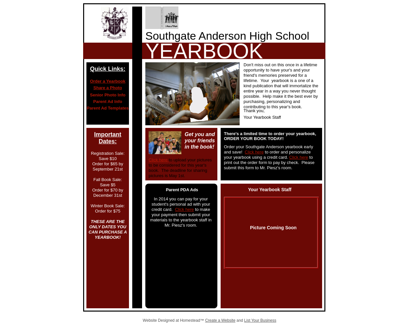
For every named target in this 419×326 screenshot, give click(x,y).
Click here (159, 159)
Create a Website (220, 320)
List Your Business (260, 320)
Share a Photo (107, 87)
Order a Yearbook (107, 81)
